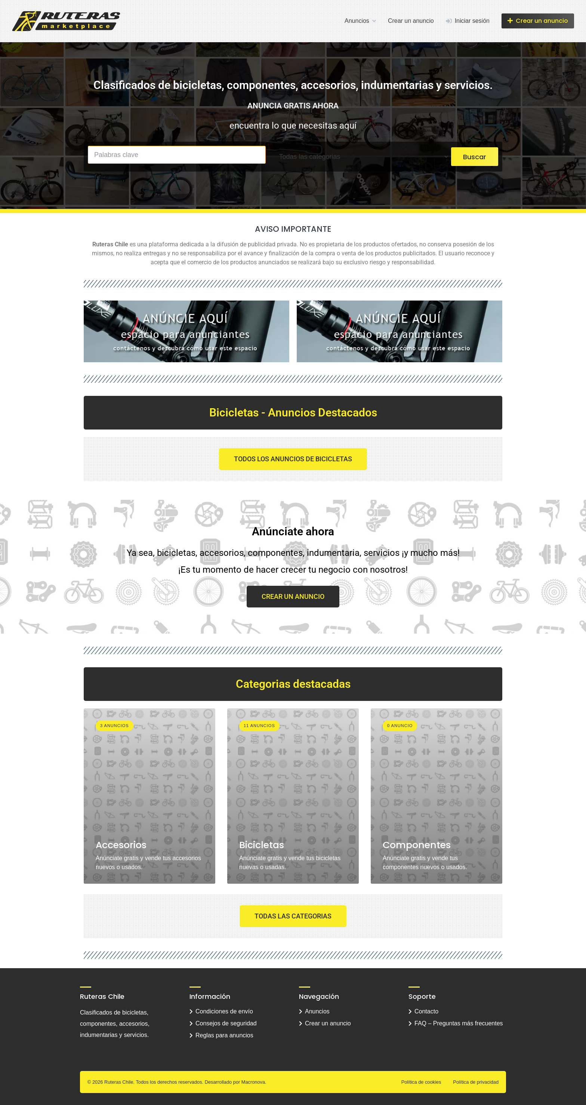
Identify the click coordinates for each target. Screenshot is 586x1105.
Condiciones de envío (224, 1011)
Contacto (426, 1011)
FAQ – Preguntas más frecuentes (458, 1023)
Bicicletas (261, 845)
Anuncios (357, 21)
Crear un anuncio (411, 21)
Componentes (417, 845)
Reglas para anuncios (224, 1035)
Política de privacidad (476, 1082)
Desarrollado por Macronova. (235, 1082)
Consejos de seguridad (226, 1023)
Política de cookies (421, 1082)
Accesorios (121, 845)
